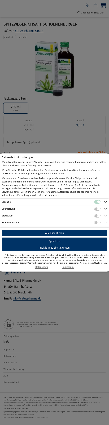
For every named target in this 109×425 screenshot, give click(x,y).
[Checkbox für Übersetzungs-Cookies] (97, 209)
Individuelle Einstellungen (55, 247)
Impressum (68, 266)
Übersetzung (8, 208)
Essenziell (7, 201)
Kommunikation (10, 222)
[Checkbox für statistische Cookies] (97, 216)
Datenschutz (41, 266)
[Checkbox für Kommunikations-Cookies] (97, 222)
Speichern (54, 241)
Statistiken (7, 215)
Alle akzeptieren (54, 233)
